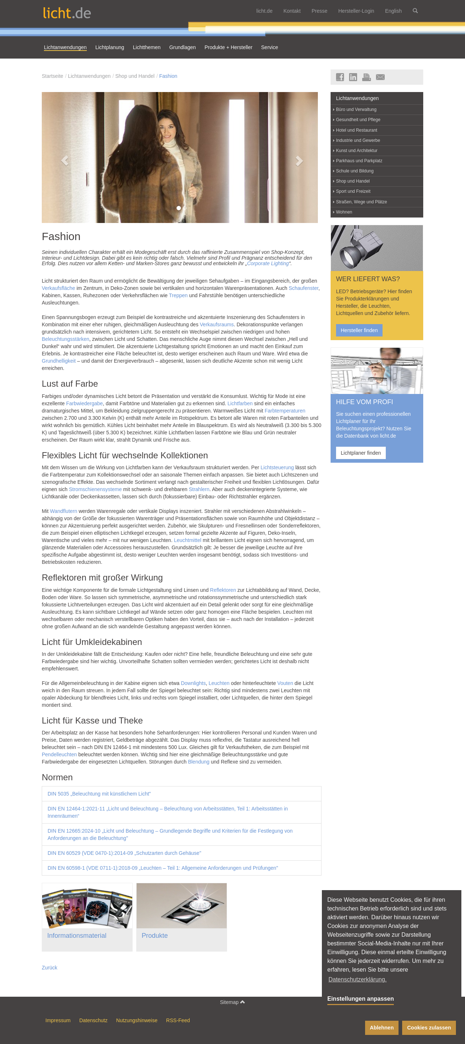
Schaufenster (304, 288)
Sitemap (232, 1002)
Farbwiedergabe (84, 403)
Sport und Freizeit (353, 191)
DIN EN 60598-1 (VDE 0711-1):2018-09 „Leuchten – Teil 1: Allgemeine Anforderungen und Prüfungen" (163, 868)
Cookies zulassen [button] (429, 1028)
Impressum (57, 1020)
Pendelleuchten (59, 754)
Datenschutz (93, 1020)
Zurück (49, 968)
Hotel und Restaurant (356, 130)
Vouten (285, 683)
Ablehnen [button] (382, 1028)
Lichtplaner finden (361, 453)
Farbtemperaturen (284, 411)
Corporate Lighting (268, 263)
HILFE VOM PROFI (364, 402)
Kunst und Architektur (356, 150)
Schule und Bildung (354, 171)
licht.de (264, 11)
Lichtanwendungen (89, 76)
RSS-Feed (178, 1020)
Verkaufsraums (217, 324)
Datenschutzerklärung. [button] (357, 979)
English (393, 11)
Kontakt (291, 11)
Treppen (178, 295)
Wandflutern (63, 511)
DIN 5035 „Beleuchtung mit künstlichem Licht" (99, 794)
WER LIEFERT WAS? (368, 279)
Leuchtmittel (187, 540)
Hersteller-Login (356, 11)
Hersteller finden (359, 330)
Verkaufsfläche (58, 288)
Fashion (168, 76)
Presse (320, 11)
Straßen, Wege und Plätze (361, 201)
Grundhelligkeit (59, 361)
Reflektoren (223, 590)
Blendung (198, 762)
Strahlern (199, 489)
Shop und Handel (134, 76)
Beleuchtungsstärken (65, 339)
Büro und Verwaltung (356, 109)
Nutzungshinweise (137, 1020)
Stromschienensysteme (95, 489)
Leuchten (219, 683)
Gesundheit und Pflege (358, 119)
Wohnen (344, 212)
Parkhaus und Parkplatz (359, 160)
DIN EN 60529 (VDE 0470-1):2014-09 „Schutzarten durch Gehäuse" (124, 853)
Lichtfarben (239, 403)
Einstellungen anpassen (360, 999)
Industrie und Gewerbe (358, 140)
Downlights (193, 683)
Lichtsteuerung (277, 467)
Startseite (52, 76)
